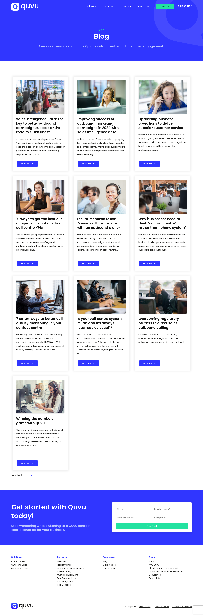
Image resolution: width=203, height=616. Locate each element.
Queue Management (67, 574)
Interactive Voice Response (70, 568)
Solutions (91, 6)
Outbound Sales (19, 564)
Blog (105, 561)
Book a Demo (109, 568)
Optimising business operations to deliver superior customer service (160, 123)
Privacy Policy (145, 606)
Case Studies (109, 564)
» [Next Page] (31, 475)
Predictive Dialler (65, 564)
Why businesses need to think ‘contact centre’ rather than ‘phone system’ (162, 223)
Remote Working (19, 568)
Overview (61, 561)
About (152, 561)
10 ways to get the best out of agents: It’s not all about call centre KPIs (39, 223)
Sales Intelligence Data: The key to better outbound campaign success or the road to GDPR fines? (40, 126)
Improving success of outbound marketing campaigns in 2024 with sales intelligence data (98, 126)
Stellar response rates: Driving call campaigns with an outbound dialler (98, 223)
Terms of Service (162, 606)
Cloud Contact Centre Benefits (164, 568)
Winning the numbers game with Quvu (35, 420)
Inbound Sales (18, 561)
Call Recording (64, 571)
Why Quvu (125, 6)
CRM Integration (65, 581)
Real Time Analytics (66, 578)
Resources (143, 6)
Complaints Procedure (182, 606)
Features (108, 6)
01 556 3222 (184, 6)
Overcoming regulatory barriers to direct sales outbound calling (158, 323)
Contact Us (154, 578)
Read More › (27, 163)
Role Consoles (64, 584)
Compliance (155, 574)
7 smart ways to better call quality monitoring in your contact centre (39, 323)
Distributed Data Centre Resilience (166, 571)
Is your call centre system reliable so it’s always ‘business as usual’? (99, 323)
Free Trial (165, 6)
